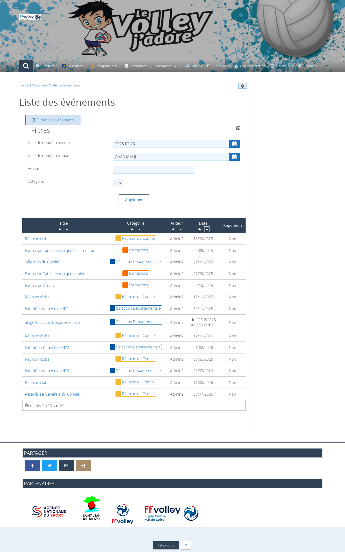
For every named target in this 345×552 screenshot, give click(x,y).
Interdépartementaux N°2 (47, 347)
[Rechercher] (26, 66)
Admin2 (177, 238)
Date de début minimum (49, 142)
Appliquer (134, 199)
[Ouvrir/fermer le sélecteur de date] (234, 144)
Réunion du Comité (135, 238)
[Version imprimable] (83, 465)
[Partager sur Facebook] (32, 465)
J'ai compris (166, 545)
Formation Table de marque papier (55, 273)
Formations (135, 250)
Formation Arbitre (40, 285)
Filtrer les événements (53, 120)
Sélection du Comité (42, 262)
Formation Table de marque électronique (60, 250)
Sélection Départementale (135, 261)
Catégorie (36, 181)
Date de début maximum (49, 155)
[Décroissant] (60, 229)
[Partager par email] (66, 465)
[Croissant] (67, 229)
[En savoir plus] (186, 545)
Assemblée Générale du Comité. (52, 394)
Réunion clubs (37, 238)
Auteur (33, 168)
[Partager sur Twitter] (49, 465)
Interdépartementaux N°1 (47, 308)
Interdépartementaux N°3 (47, 370)
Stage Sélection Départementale (52, 322)
